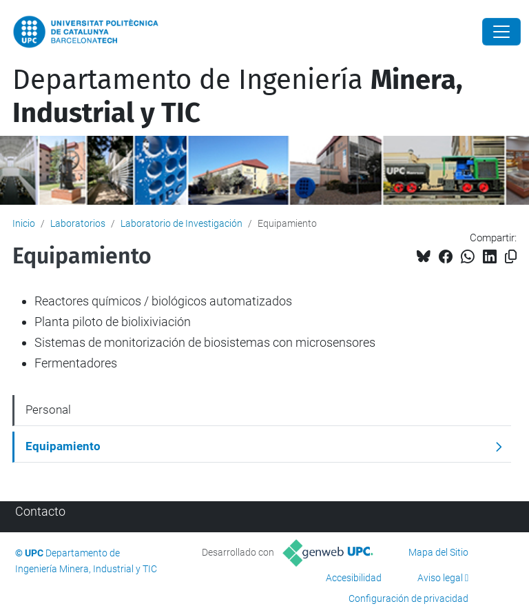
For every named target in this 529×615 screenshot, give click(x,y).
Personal (48, 409)
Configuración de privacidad (408, 598)
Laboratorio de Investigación (181, 223)
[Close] (501, 32)
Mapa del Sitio (438, 552)
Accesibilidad (354, 577)
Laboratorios (77, 223)
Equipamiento (63, 446)
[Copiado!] (511, 257)
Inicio (23, 223)
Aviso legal (440, 577)
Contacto (40, 511)
